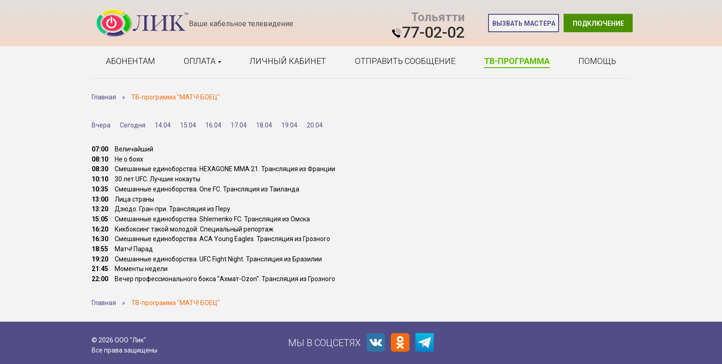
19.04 (289, 125)
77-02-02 (433, 32)
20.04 (315, 125)
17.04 (239, 125)
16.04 (213, 125)
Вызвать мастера (523, 23)
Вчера (101, 125)
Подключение (598, 23)
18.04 (264, 125)
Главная (104, 97)
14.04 (163, 125)
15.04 (188, 125)
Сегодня (133, 125)
